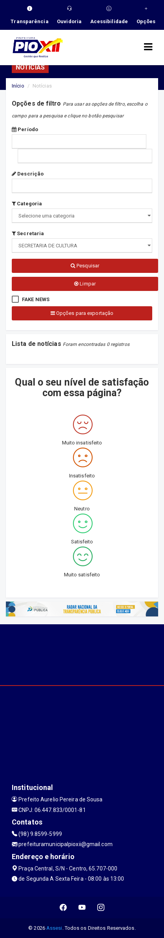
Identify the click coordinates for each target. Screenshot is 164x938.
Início (18, 86)
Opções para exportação (82, 313)
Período (25, 129)
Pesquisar (85, 266)
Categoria (27, 204)
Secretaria (28, 233)
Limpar (85, 284)
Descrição (28, 174)
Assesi (54, 928)
